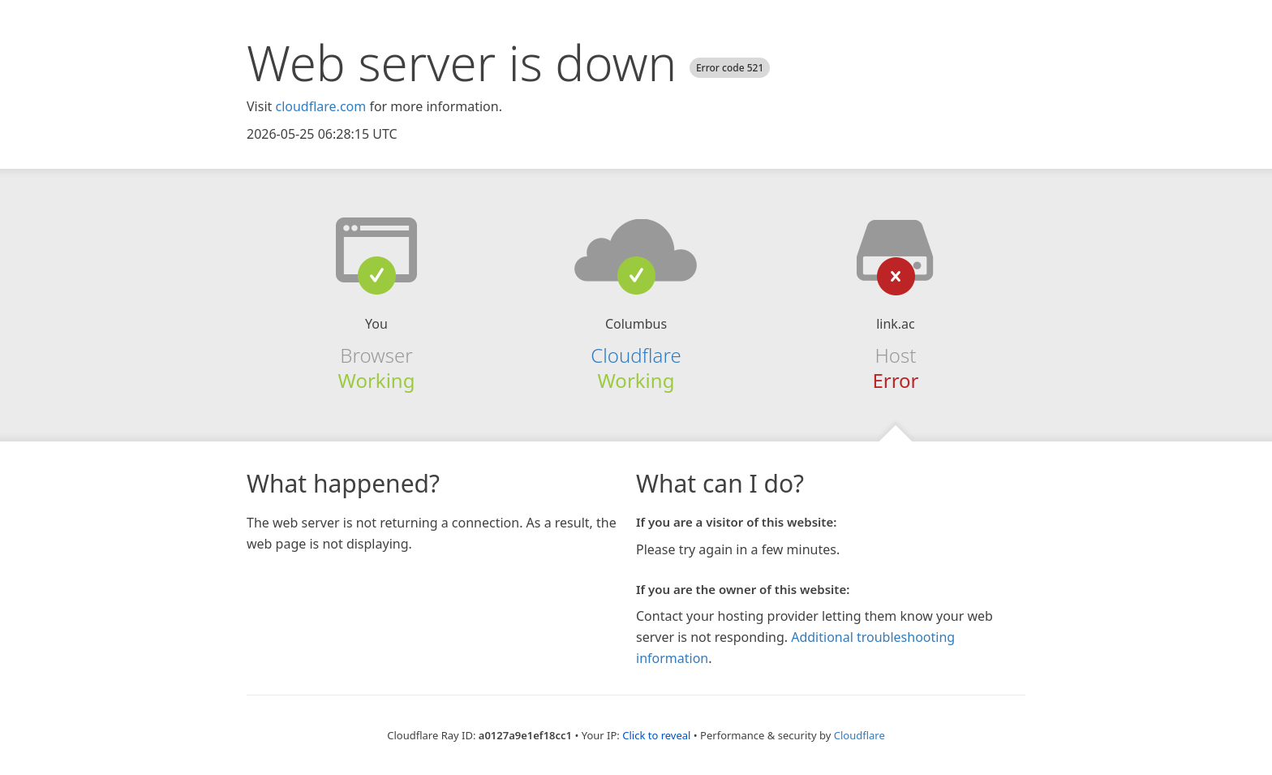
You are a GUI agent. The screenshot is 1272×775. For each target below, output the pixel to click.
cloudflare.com (320, 106)
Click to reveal (656, 735)
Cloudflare (636, 355)
